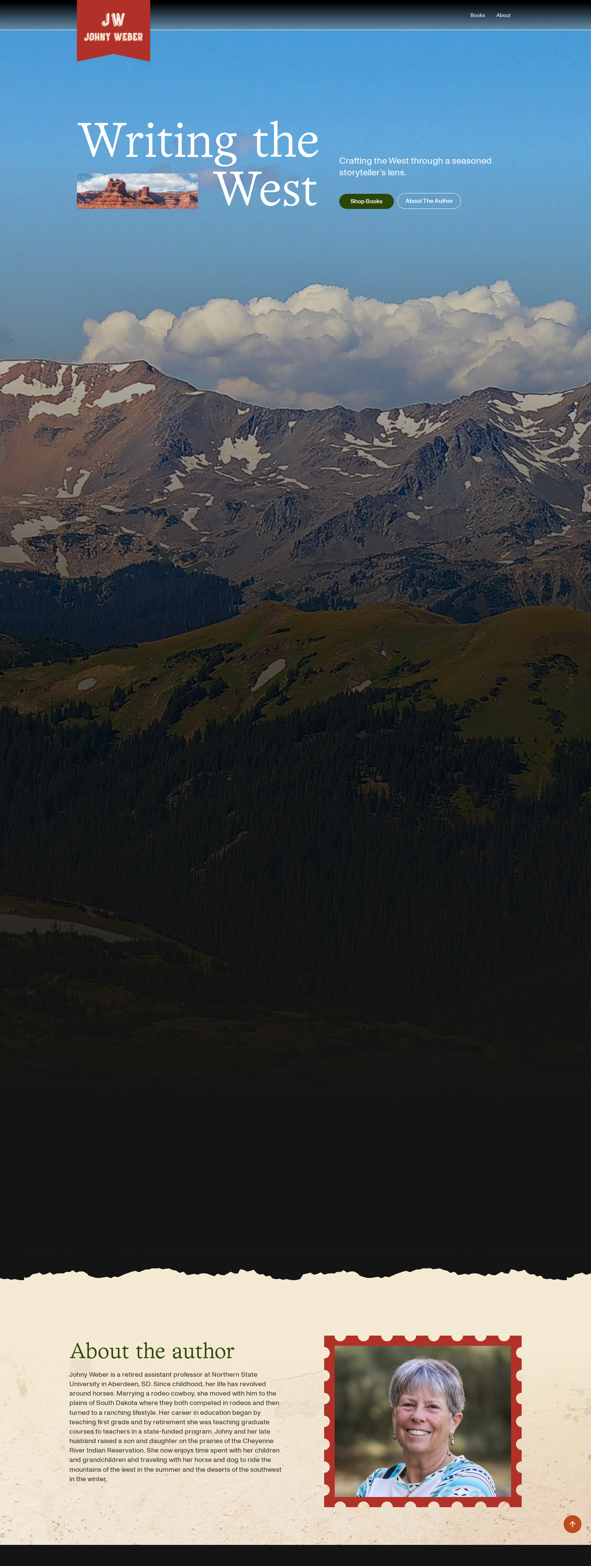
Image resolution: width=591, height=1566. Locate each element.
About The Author (429, 200)
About (503, 15)
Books (477, 15)
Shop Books (367, 201)
